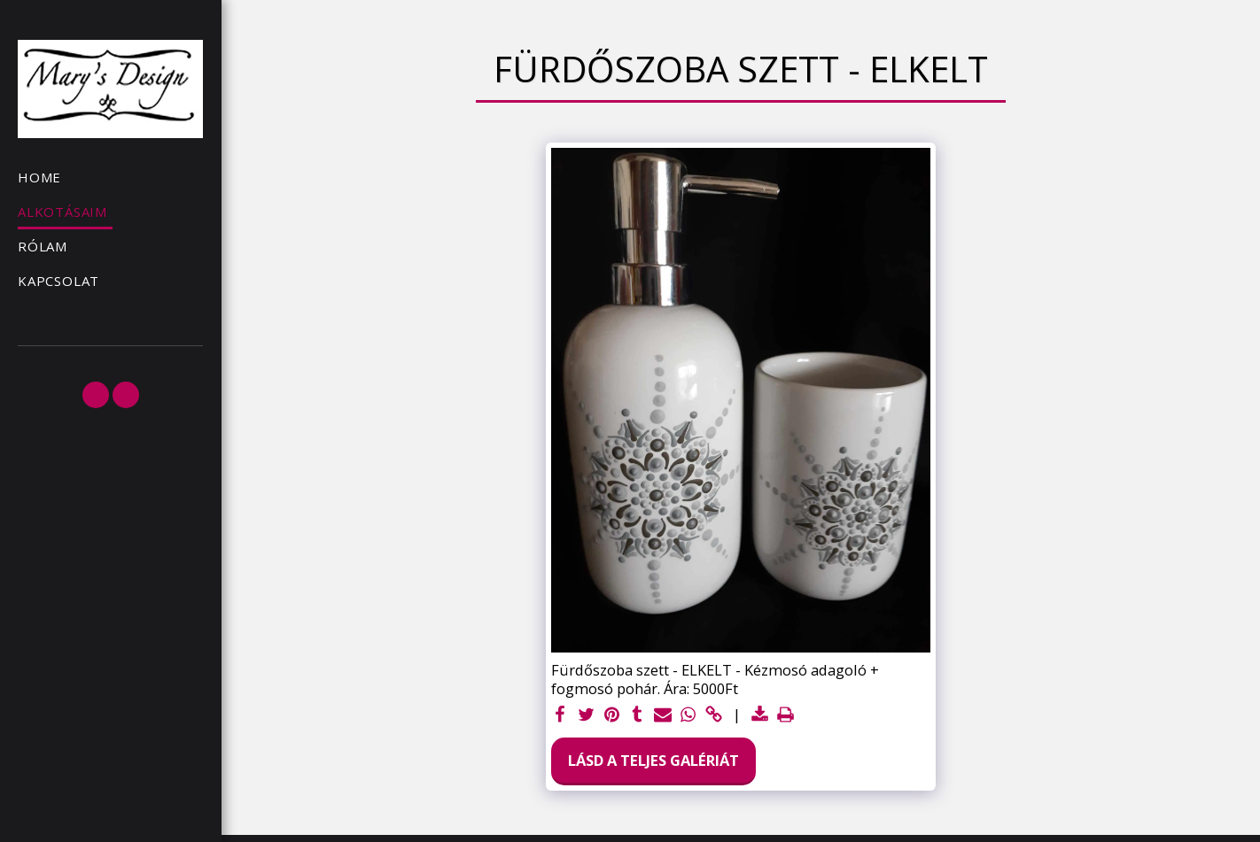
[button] (95, 395)
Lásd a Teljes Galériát (653, 760)
